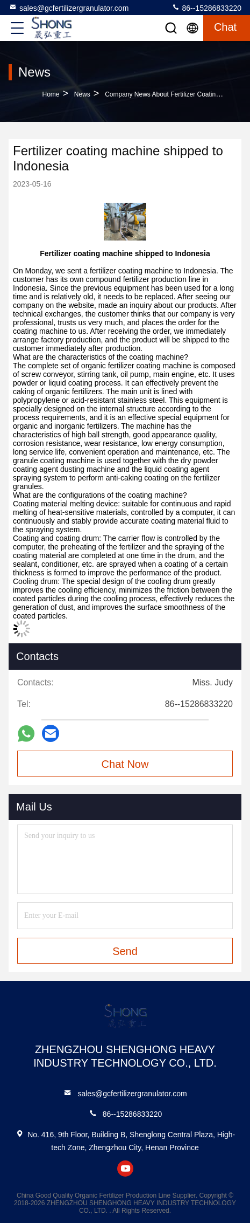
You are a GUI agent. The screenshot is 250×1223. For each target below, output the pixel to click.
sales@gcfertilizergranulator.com (68, 7)
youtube (125, 1168)
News (82, 94)
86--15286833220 (206, 7)
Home (51, 94)
